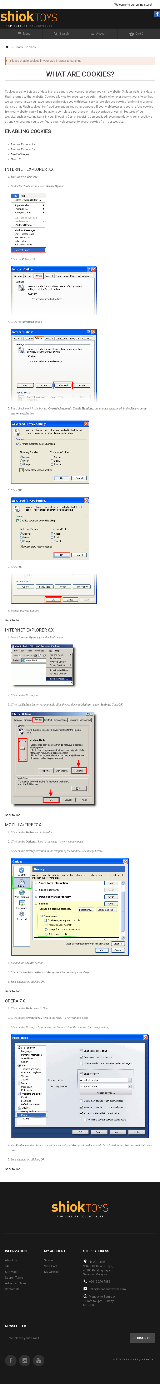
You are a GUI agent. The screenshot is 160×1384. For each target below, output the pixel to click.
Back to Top (12, 620)
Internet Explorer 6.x (23, 149)
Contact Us (12, 1289)
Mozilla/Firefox (20, 154)
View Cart (50, 1266)
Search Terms (14, 1277)
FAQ (7, 1266)
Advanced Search (16, 1283)
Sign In (48, 1260)
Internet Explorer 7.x (23, 144)
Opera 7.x (16, 159)
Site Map (11, 1271)
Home (7, 47)
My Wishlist (51, 1271)
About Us (11, 1260)
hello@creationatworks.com (107, 1289)
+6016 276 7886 (99, 1281)
